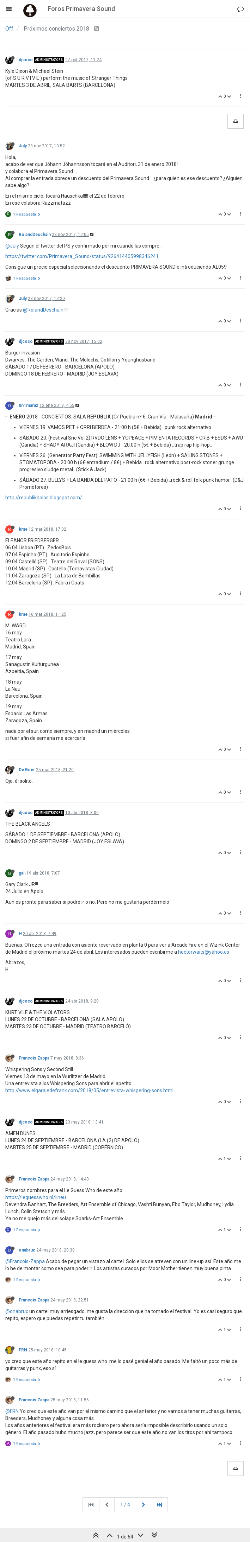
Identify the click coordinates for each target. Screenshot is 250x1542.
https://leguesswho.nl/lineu (35, 1197)
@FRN (12, 1411)
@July (12, 246)
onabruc (27, 1250)
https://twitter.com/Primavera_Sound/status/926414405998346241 (82, 256)
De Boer (27, 769)
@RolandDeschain (43, 310)
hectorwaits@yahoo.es (203, 952)
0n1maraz (28, 405)
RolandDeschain (35, 234)
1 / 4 (125, 1505)
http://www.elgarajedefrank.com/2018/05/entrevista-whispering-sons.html (89, 1090)
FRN (23, 1350)
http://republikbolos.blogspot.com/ (43, 497)
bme (23, 529)
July (23, 145)
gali (22, 873)
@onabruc (16, 1311)
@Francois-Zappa (25, 1261)
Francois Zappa (34, 1058)
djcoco (26, 59)
